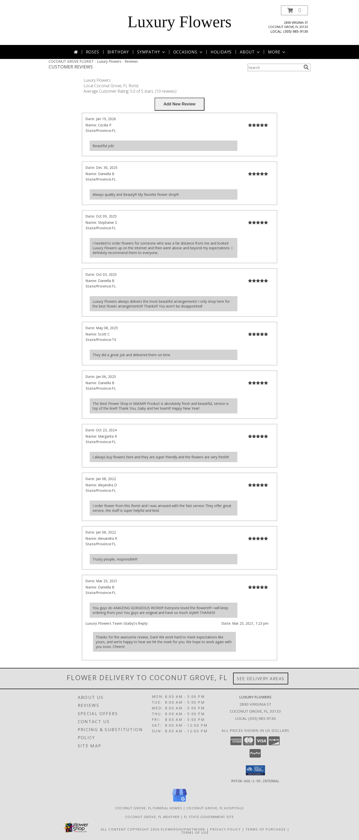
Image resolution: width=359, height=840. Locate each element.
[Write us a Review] (179, 104)
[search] (306, 67)
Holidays (221, 52)
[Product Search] (274, 67)
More (277, 52)
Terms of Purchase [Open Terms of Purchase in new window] (266, 829)
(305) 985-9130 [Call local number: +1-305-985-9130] (295, 31)
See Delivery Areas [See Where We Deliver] (260, 678)
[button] (294, 10)
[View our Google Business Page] (179, 801)
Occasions (188, 52)
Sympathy (151, 52)
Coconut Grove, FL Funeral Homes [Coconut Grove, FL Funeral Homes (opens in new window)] (148, 808)
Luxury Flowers (179, 22)
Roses (92, 52)
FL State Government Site (209, 816)
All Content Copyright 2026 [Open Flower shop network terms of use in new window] (130, 829)
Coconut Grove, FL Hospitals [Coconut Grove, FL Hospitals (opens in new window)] (215, 808)
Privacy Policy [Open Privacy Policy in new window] (225, 829)
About (250, 52)
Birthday (118, 52)
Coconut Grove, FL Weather (152, 816)
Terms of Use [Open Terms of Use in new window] (195, 832)
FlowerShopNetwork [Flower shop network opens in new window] (183, 829)
